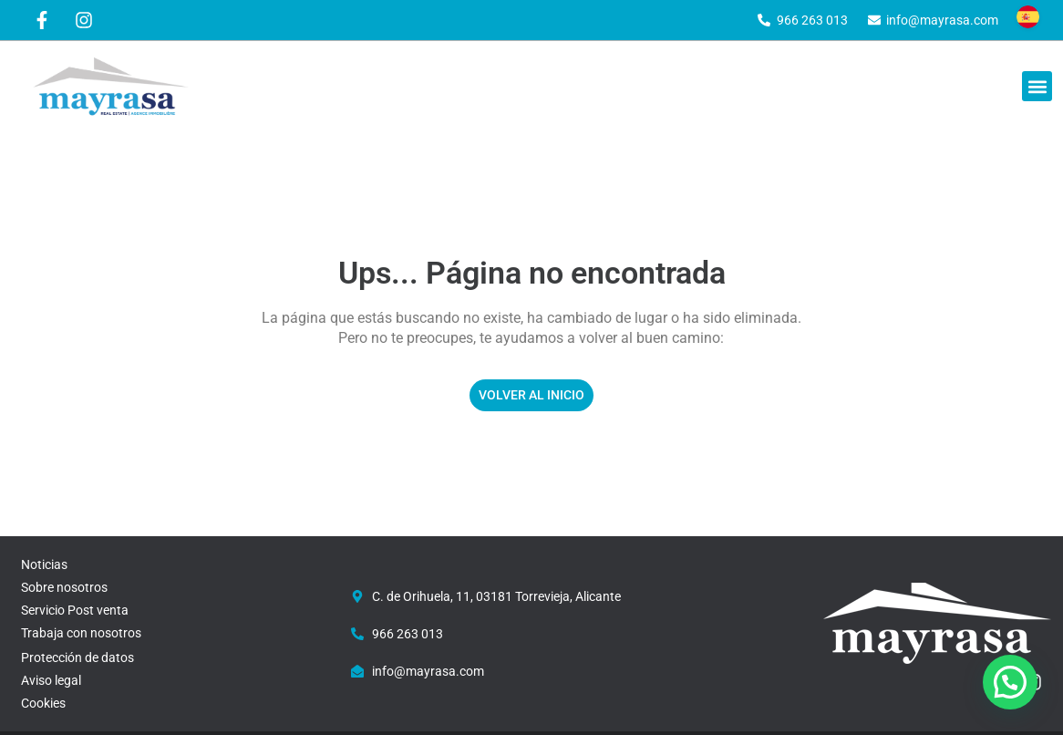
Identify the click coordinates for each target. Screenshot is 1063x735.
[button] (1037, 86)
